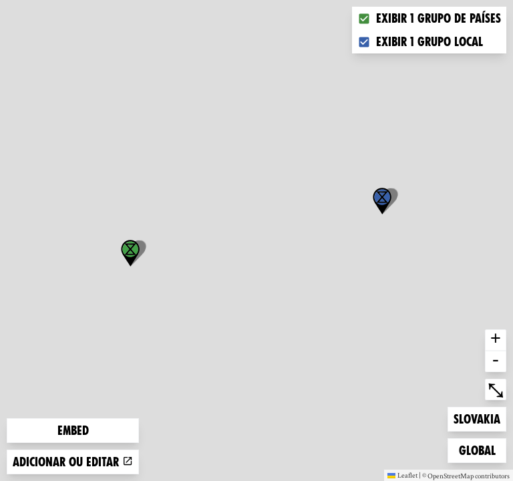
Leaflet (402, 475)
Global (480, 449)
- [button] (495, 361)
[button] (382, 201)
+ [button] (495, 340)
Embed (73, 431)
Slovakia (476, 418)
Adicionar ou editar (73, 462)
